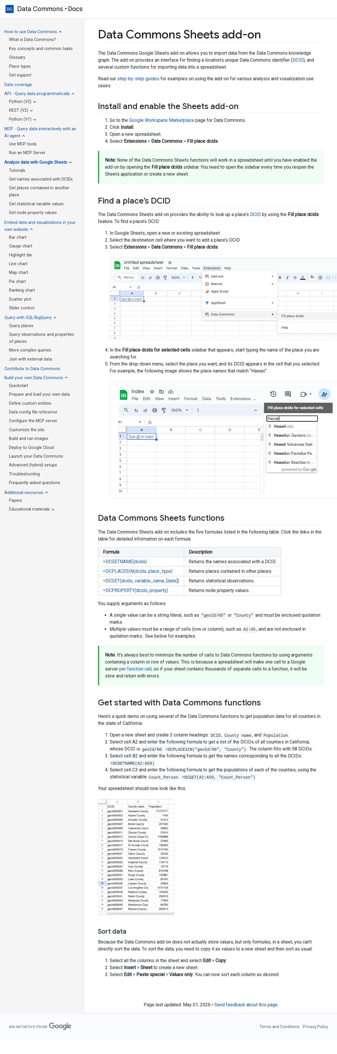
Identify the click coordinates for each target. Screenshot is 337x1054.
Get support (20, 75)
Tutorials (17, 170)
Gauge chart (20, 246)
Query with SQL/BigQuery (28, 317)
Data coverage (18, 84)
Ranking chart (22, 290)
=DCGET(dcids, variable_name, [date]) (141, 581)
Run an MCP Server (27, 152)
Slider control (21, 308)
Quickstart (18, 385)
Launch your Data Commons (36, 456)
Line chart (18, 263)
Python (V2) (20, 101)
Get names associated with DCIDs (41, 179)
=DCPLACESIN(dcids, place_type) (137, 571)
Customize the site (26, 429)
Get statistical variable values (36, 203)
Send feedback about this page (246, 1004)
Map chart (18, 272)
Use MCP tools (23, 144)
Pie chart (17, 281)
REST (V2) (18, 110)
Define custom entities (30, 403)
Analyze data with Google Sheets (35, 162)
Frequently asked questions (34, 482)
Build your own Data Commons (33, 377)
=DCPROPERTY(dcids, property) (135, 590)
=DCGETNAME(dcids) (125, 561)
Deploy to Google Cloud (31, 447)
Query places (21, 325)
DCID (298, 60)
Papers (15, 500)
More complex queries (30, 350)
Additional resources (23, 492)
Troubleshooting (24, 474)
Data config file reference (33, 412)
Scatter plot (20, 299)
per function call (135, 669)
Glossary (17, 57)
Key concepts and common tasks (41, 48)
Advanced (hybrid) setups (33, 465)
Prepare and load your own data (39, 394)
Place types (20, 66)
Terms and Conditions (279, 1026)
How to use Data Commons (30, 31)
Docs (75, 9)
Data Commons (40, 9)
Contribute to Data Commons (32, 368)
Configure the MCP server (33, 420)
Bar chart (17, 237)
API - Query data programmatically (37, 93)
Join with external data (30, 359)
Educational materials (29, 509)
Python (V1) (20, 119)
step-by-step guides (138, 78)
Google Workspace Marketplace (161, 120)
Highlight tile (20, 255)
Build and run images (28, 438)
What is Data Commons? (32, 39)
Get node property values (33, 212)
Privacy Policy (315, 1026)
